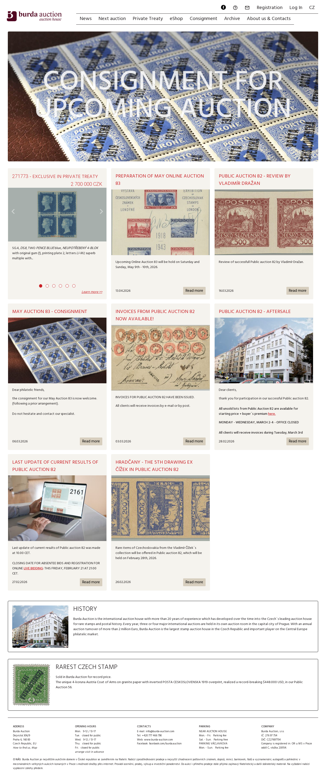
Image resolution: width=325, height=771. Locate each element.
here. (272, 414)
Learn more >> (92, 292)
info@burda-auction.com (160, 731)
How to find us (21, 748)
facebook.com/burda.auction (165, 743)
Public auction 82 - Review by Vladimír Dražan (255, 180)
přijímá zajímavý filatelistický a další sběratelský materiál (253, 764)
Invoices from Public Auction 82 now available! (155, 315)
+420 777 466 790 (152, 735)
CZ (312, 8)
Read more (194, 291)
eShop (176, 19)
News (86, 19)
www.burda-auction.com (158, 740)
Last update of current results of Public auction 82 (55, 466)
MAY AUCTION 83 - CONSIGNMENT (49, 312)
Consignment (203, 19)
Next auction (112, 19)
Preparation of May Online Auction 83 (159, 180)
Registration (270, 8)
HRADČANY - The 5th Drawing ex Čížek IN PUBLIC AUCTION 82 (154, 466)
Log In (295, 8)
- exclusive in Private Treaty (55, 177)
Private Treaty (148, 19)
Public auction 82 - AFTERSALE (255, 312)
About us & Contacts (269, 19)
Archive (232, 19)
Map (34, 748)
